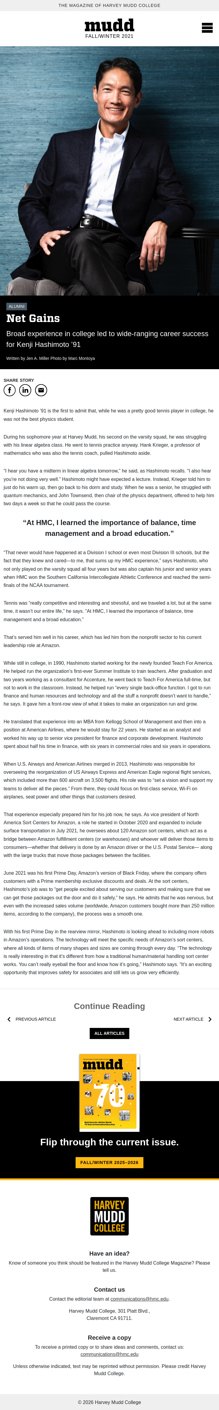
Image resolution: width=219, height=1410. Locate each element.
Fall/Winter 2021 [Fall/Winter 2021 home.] (110, 36)
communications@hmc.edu (139, 1299)
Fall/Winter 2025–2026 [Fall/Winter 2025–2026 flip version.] (109, 1162)
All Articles (109, 1033)
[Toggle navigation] (207, 28)
